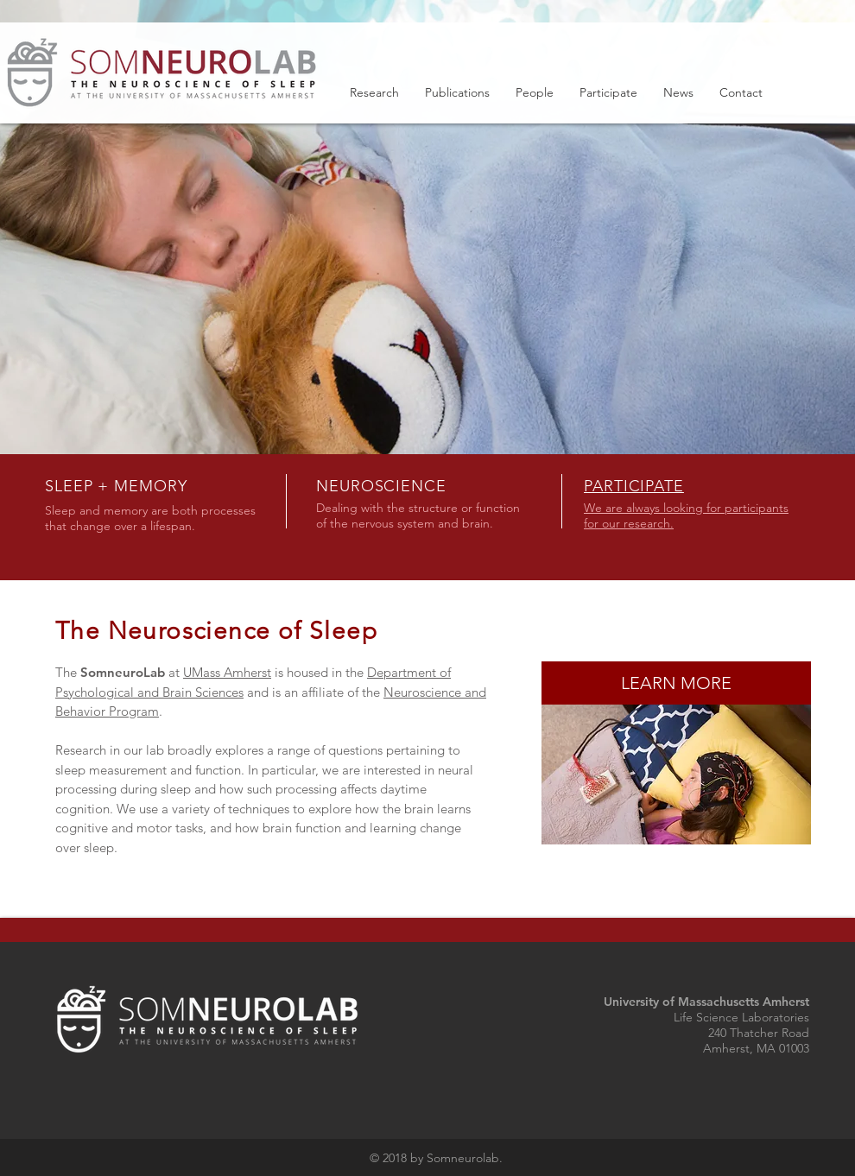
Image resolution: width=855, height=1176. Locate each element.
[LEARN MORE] (676, 683)
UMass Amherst (227, 672)
